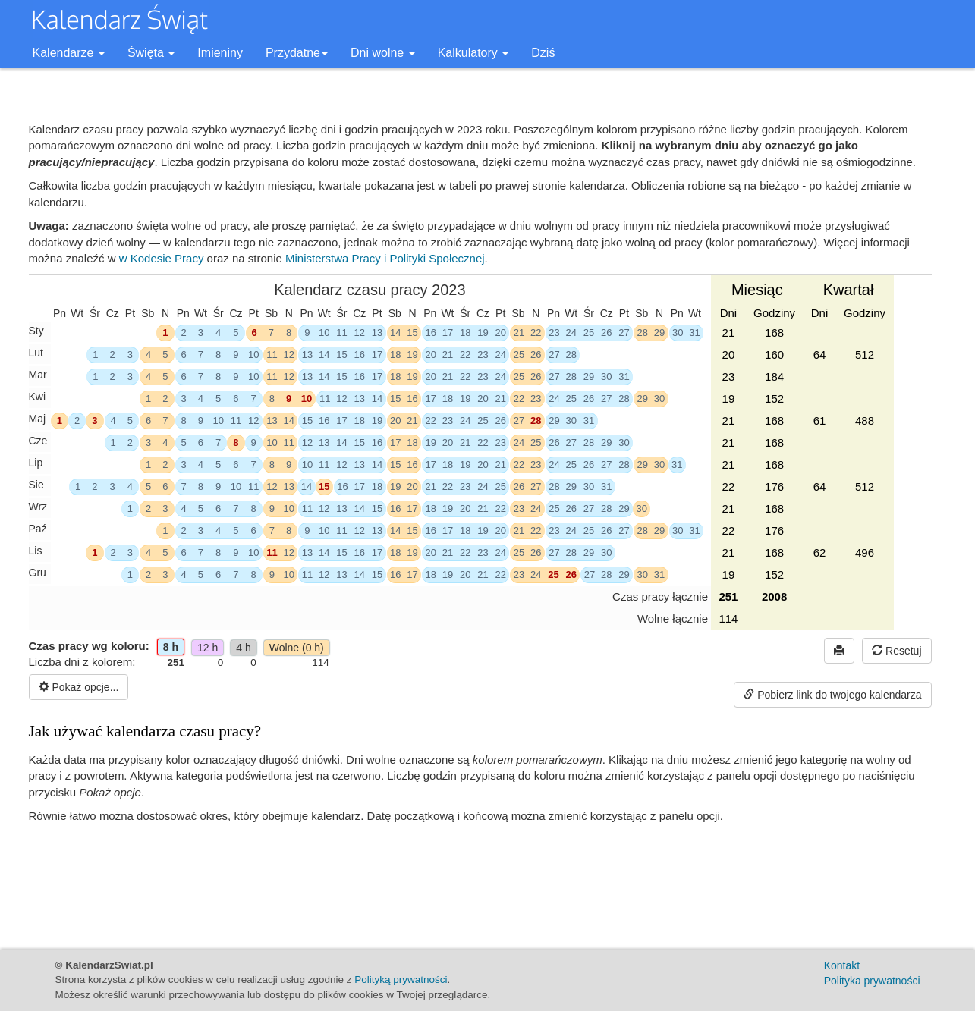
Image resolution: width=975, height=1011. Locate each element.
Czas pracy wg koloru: (89, 653)
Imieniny (220, 52)
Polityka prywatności (872, 981)
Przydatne (297, 52)
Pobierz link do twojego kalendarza (832, 695)
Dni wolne (383, 52)
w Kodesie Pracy (161, 258)
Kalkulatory (473, 52)
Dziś (543, 52)
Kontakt (842, 965)
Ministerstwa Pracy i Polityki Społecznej (385, 258)
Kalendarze (69, 52)
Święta (151, 52)
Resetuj (896, 651)
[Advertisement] (480, 884)
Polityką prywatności (400, 979)
